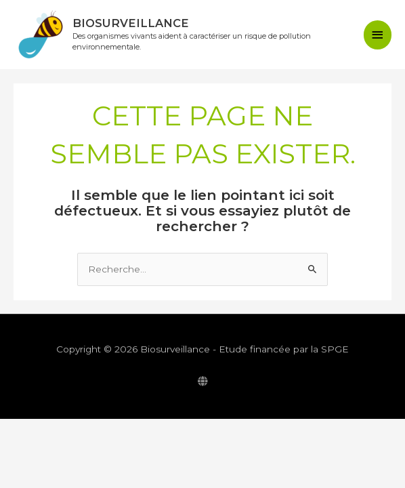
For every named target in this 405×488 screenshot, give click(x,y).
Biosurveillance (135, 23)
